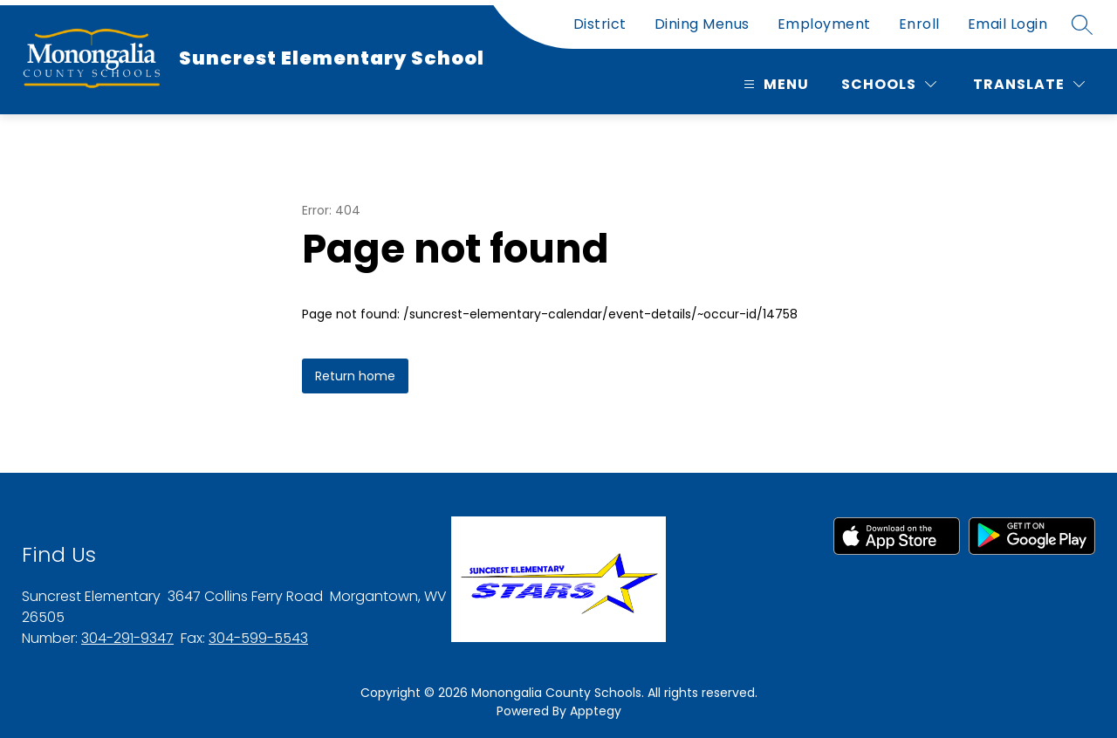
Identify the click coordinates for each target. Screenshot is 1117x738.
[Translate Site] (1029, 84)
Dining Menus (702, 24)
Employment (824, 24)
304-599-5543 (258, 638)
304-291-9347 (127, 638)
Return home (355, 376)
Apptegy (595, 711)
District (600, 24)
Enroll (919, 24)
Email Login (1008, 24)
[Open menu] (774, 84)
